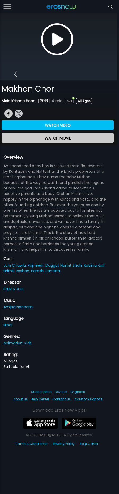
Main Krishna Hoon (19, 100)
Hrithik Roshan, (17, 271)
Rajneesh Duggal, (44, 265)
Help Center (40, 399)
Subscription (41, 391)
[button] (15, 74)
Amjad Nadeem (17, 307)
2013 (44, 100)
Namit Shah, (72, 265)
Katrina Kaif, (94, 265)
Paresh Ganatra (45, 271)
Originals (77, 391)
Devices (61, 391)
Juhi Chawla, (15, 265)
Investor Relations (88, 399)
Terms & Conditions (31, 443)
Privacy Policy (64, 443)
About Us (20, 399)
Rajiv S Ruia (13, 289)
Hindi (7, 325)
